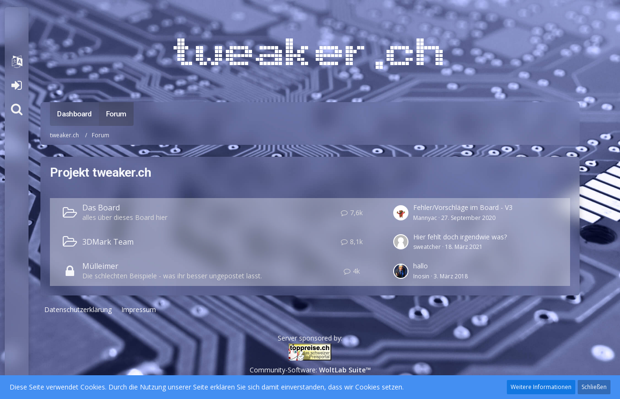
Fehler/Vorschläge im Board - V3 (463, 207)
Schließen (594, 387)
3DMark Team (108, 242)
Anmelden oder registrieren (16, 85)
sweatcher (427, 247)
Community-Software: (310, 369)
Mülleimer (100, 266)
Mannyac (425, 218)
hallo (420, 265)
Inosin (421, 276)
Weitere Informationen (541, 387)
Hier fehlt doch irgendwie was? (460, 236)
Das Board (101, 207)
